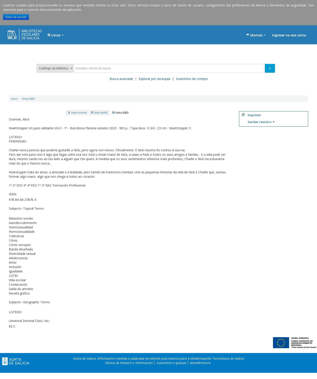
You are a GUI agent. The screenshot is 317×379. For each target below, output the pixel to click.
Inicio (14, 98)
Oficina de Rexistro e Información (129, 363)
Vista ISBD (28, 98)
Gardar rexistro (261, 122)
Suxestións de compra (192, 79)
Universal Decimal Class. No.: (29, 321)
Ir (270, 68)
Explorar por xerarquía (154, 79)
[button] (55, 35)
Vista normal (79, 113)
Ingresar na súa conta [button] (289, 35)
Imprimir (254, 115)
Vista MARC (101, 113)
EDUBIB (19, 33)
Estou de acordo (16, 17)
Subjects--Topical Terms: (26, 208)
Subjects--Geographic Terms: (29, 302)
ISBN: (13, 194)
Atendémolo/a (200, 363)
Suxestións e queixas (171, 363)
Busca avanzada (121, 79)
